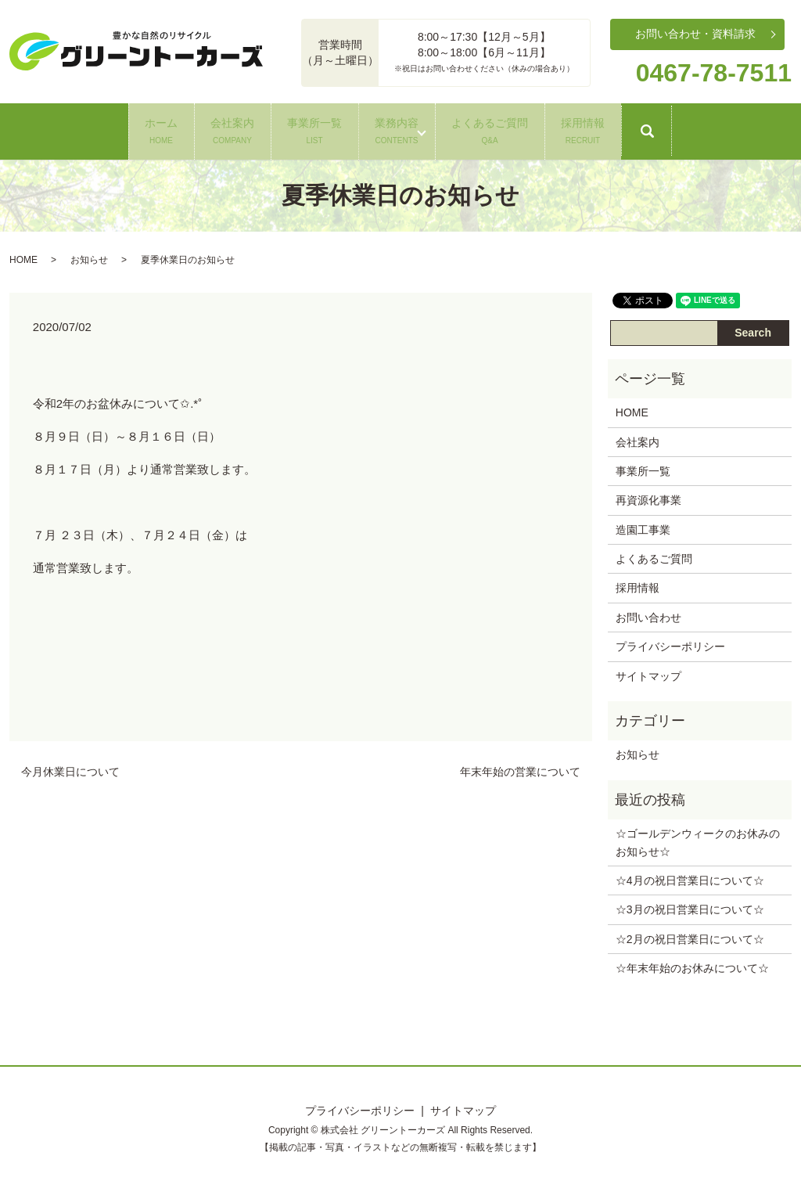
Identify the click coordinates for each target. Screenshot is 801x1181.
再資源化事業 (648, 497)
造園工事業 (643, 526)
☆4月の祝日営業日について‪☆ (690, 877)
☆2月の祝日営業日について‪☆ (690, 935)
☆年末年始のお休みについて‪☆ (692, 965)
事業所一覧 (295, 128)
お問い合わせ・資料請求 (695, 33)
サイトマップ (648, 672)
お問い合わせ (648, 613)
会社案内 (174, 128)
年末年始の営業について (520, 768)
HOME (23, 255)
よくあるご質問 (547, 128)
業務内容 (416, 128)
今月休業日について (70, 768)
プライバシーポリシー (670, 643)
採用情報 (679, 128)
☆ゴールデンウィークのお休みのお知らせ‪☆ (698, 839)
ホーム (64, 128)
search (775, 135)
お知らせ (89, 255)
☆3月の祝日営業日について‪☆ (690, 906)
